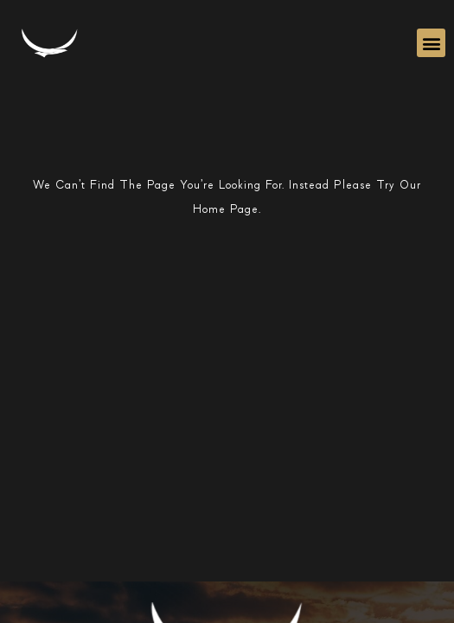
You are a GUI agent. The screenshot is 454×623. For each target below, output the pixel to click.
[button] (431, 43)
